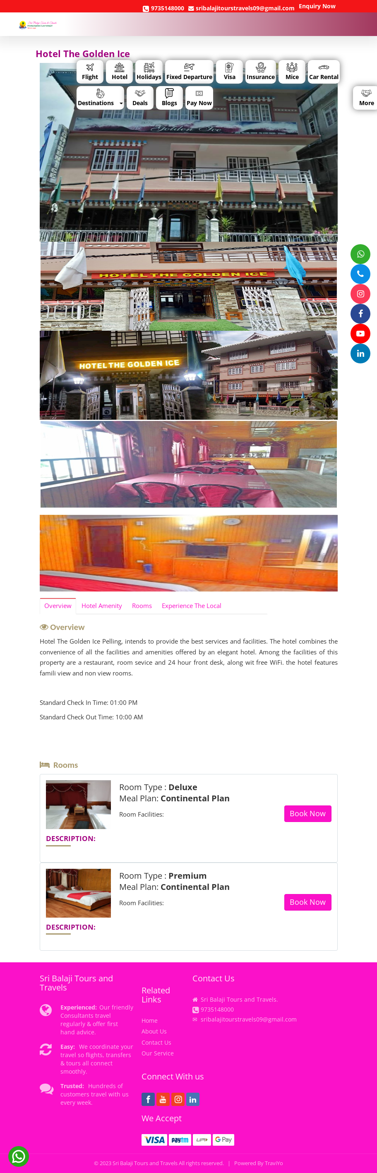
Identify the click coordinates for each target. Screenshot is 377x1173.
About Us (154, 1031)
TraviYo (274, 1163)
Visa (229, 71)
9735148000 (163, 8)
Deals (140, 97)
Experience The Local (191, 605)
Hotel (119, 71)
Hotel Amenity (102, 605)
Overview (58, 605)
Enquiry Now (317, 6)
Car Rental (324, 71)
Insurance (261, 71)
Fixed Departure (189, 71)
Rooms (142, 605)
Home (150, 1020)
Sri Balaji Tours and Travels (145, 1163)
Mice (292, 71)
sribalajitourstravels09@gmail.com (241, 8)
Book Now (308, 813)
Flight (90, 71)
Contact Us (156, 1042)
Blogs (169, 97)
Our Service (158, 1053)
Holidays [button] (149, 71)
